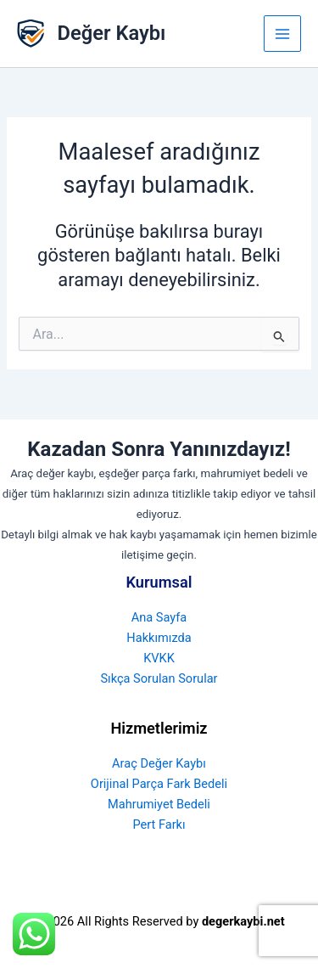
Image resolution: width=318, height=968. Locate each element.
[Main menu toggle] (282, 34)
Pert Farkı (158, 824)
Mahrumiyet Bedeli (159, 804)
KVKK (159, 658)
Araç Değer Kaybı (159, 763)
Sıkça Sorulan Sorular (158, 678)
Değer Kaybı (112, 33)
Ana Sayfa (159, 617)
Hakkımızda (158, 637)
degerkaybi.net (243, 921)
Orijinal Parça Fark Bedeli (159, 783)
